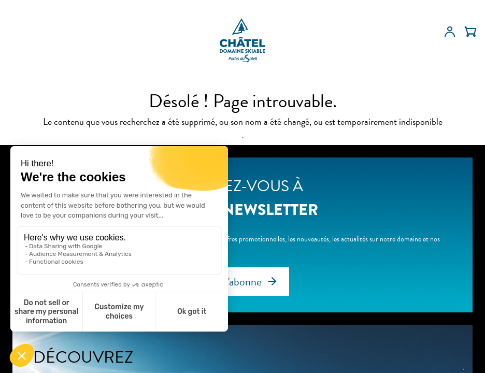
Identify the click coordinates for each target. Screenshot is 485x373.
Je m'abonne (234, 281)
